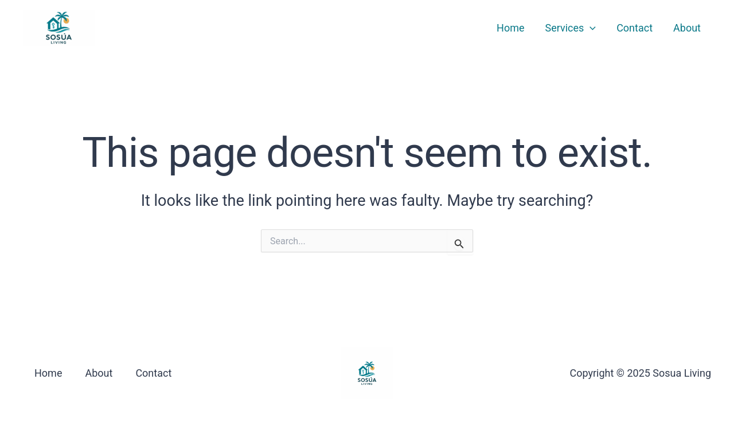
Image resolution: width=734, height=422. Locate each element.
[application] (590, 27)
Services (570, 27)
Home (510, 28)
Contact (634, 28)
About (687, 28)
